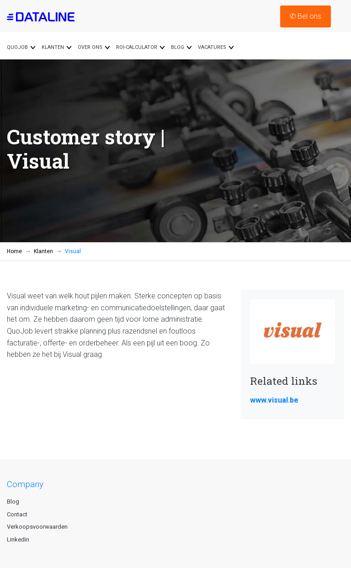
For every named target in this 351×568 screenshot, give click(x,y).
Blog (13, 501)
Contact (17, 514)
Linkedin (18, 539)
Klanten (43, 251)
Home (14, 251)
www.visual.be (274, 400)
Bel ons (305, 16)
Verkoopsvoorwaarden (37, 526)
